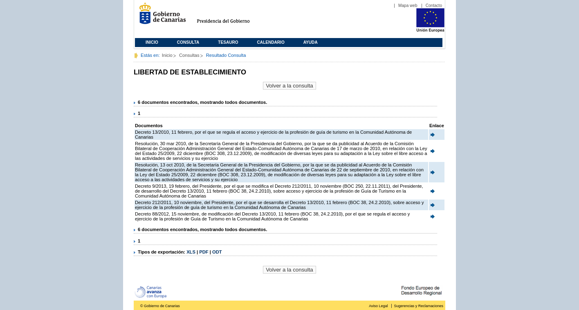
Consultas (189, 55)
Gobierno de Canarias (160, 16)
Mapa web (407, 5)
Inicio (152, 42)
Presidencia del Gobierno (231, 16)
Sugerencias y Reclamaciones (418, 306)
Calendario (271, 42)
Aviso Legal (378, 306)
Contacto (434, 5)
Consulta (188, 42)
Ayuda (310, 42)
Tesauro (228, 42)
